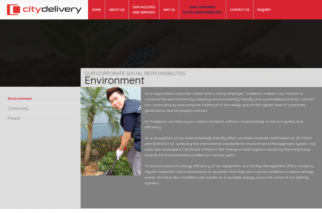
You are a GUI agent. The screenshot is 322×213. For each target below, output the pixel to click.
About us (117, 10)
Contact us (239, 10)
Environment (20, 98)
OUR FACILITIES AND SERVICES (144, 9)
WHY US (169, 10)
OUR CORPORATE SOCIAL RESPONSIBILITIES (202, 9)
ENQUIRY (264, 10)
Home (96, 10)
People (14, 118)
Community (18, 108)
